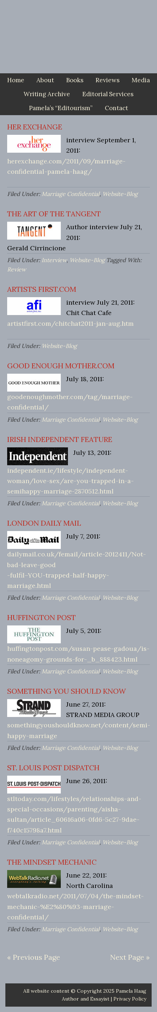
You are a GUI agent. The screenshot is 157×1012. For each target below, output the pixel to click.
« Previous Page (33, 957)
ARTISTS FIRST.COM (41, 289)
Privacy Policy (129, 999)
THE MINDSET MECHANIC (52, 862)
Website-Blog (120, 193)
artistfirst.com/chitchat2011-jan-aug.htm (70, 323)
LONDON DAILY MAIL (44, 523)
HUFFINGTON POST (41, 617)
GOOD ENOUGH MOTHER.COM (60, 365)
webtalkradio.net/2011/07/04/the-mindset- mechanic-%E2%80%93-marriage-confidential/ (75, 906)
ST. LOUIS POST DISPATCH (53, 767)
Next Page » (130, 957)
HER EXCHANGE (34, 126)
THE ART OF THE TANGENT (54, 213)
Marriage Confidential (70, 193)
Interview (54, 260)
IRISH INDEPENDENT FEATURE (59, 439)
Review (16, 269)
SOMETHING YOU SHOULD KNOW (66, 691)
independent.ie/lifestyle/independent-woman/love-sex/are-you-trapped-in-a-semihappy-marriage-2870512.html (70, 481)
